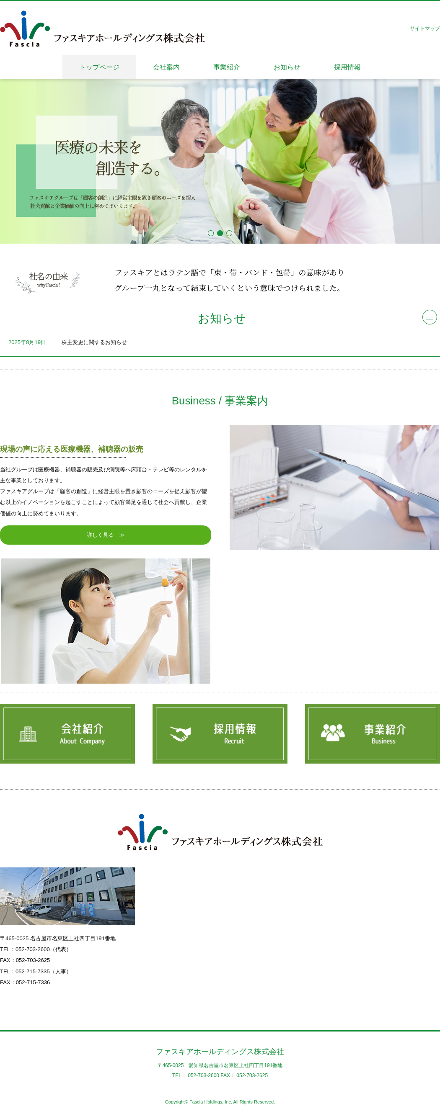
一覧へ (429, 317)
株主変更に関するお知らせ (94, 342)
